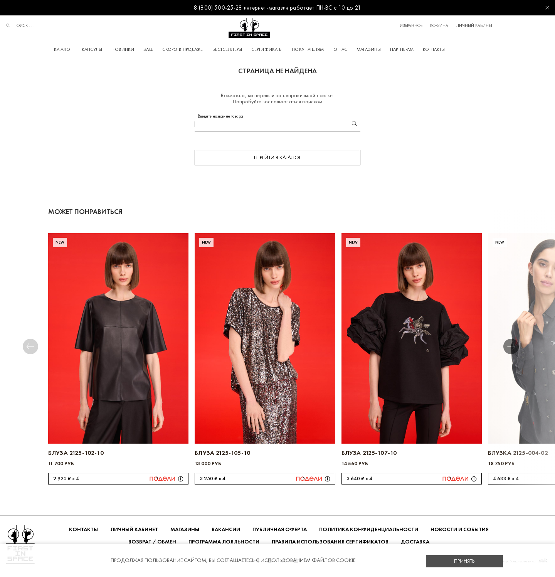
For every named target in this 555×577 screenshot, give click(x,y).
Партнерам (430, 49)
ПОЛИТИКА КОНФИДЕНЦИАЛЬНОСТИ (368, 531)
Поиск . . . (20, 26)
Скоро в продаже (210, 49)
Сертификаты (295, 49)
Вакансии (226, 531)
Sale (176, 49)
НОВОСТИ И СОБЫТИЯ (460, 531)
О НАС (369, 49)
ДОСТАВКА (415, 544)
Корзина (495, 25)
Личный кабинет (530, 25)
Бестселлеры (255, 49)
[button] (523, 349)
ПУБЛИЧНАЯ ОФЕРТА (279, 531)
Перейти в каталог (277, 159)
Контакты (462, 49)
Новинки (151, 49)
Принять (464, 561)
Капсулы (120, 49)
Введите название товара (221, 118)
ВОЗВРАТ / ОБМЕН (152, 544)
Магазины (397, 49)
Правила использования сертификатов (330, 544)
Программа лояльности (223, 544)
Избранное (467, 25)
